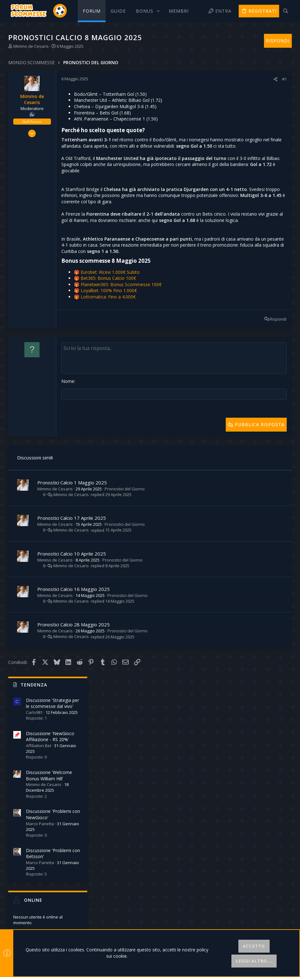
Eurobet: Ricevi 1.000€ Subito (110, 315)
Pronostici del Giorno (125, 531)
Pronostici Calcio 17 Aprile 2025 (72, 560)
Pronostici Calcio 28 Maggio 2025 (74, 667)
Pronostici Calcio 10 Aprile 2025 (72, 596)
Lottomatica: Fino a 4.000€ (108, 340)
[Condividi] (187, 79)
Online (237, 294)
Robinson (276, 399)
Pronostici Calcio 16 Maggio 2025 (74, 632)
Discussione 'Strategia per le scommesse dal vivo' (256, 97)
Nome (68, 424)
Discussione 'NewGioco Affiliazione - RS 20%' (254, 131)
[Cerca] (285, 11)
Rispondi (189, 362)
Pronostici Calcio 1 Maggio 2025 (72, 525)
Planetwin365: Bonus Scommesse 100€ (121, 328)
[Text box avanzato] (130, 401)
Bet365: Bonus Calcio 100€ (109, 321)
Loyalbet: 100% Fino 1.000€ (109, 334)
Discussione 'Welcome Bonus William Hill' (253, 169)
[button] (147, 11)
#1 (195, 79)
